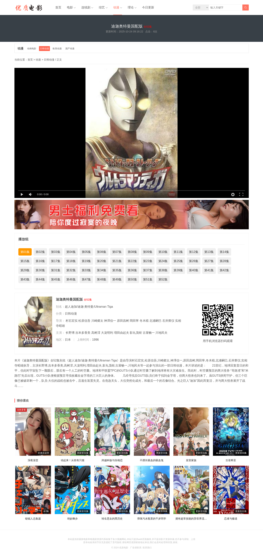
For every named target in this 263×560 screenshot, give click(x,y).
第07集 (117, 251)
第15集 (25, 261)
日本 (68, 339)
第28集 (224, 261)
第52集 (163, 279)
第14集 (224, 251)
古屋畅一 (149, 332)
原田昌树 (123, 320)
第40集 (193, 270)
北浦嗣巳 (155, 320)
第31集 (55, 270)
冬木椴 (144, 320)
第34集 (101, 270)
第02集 (40, 251)
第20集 (101, 261)
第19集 (86, 261)
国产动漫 (69, 48)
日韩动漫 (44, 48)
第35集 (117, 270)
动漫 (116, 7)
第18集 (71, 261)
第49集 (117, 279)
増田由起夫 (121, 332)
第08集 (132, 251)
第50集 (132, 279)
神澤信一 (110, 320)
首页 (58, 7)
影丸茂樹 (136, 332)
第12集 (193, 251)
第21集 (117, 261)
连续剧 (85, 7)
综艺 (102, 7)
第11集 (178, 251)
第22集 (132, 261)
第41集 (209, 270)
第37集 (147, 270)
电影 (70, 7)
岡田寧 (134, 320)
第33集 (86, 270)
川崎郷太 (97, 320)
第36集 (132, 270)
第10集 (163, 251)
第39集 (178, 270)
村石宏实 (72, 320)
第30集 (40, 270)
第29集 (25, 270)
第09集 (147, 251)
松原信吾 (84, 320)
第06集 (101, 251)
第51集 (147, 279)
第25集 (178, 261)
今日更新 (148, 7)
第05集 (86, 251)
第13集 (209, 251)
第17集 (55, 261)
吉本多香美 (82, 332)
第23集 (147, 261)
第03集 (55, 251)
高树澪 (95, 332)
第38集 (163, 270)
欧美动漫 (57, 48)
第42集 (224, 270)
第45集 (55, 279)
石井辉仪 (168, 320)
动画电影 (31, 48)
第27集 (209, 261)
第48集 (101, 279)
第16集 (40, 261)
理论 (131, 7)
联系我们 (147, 547)
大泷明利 (107, 332)
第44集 (40, 279)
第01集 (25, 251)
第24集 (163, 261)
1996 (95, 339)
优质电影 (123, 547)
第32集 (71, 270)
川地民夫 (161, 332)
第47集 (86, 279)
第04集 (71, 251)
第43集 (25, 279)
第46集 (71, 279)
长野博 (70, 332)
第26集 (193, 261)
